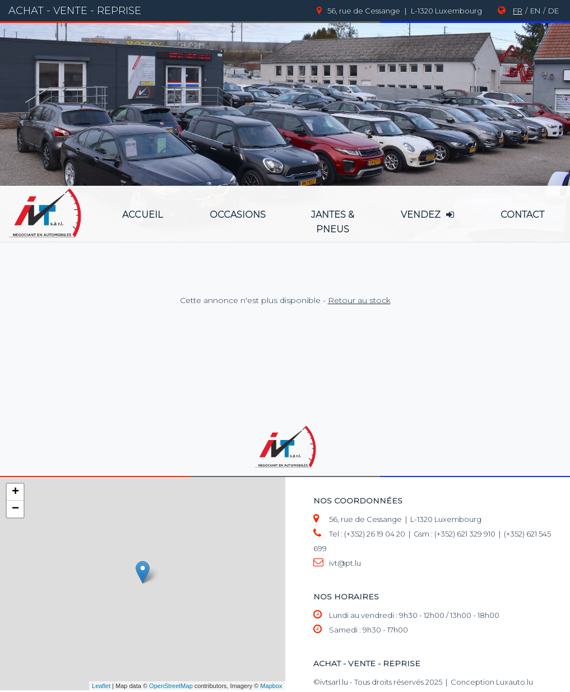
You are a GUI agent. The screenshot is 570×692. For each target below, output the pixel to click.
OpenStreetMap (171, 685)
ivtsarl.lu (334, 681)
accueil (142, 214)
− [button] (15, 509)
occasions (238, 214)
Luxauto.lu (514, 681)
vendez (427, 214)
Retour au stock (359, 300)
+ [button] (15, 492)
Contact (522, 214)
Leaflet (101, 685)
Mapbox (271, 685)
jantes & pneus (332, 222)
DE (553, 10)
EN (535, 10)
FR (517, 10)
